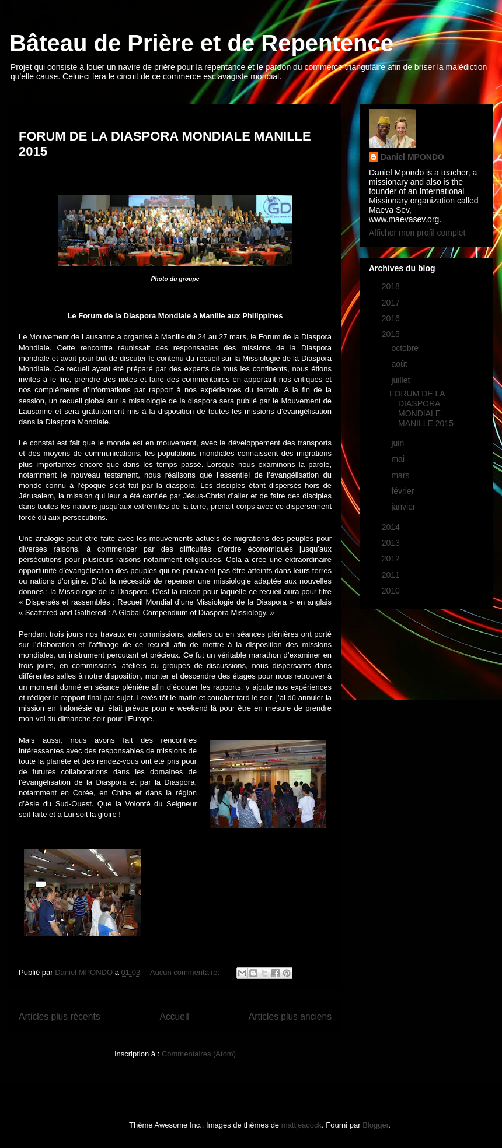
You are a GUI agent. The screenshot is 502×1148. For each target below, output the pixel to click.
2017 (392, 302)
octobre (406, 348)
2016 (392, 318)
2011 (392, 575)
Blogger (375, 1125)
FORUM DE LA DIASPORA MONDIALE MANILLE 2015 (421, 408)
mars (401, 475)
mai (398, 459)
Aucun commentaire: (186, 972)
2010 (392, 590)
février (403, 491)
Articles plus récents (59, 1016)
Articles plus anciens (290, 1016)
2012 (392, 558)
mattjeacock (301, 1125)
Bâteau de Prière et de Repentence (201, 43)
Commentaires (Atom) (199, 1053)
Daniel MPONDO (412, 157)
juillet (401, 380)
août (400, 363)
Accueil (174, 1016)
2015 (392, 334)
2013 (392, 542)
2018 (392, 286)
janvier (404, 506)
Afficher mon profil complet (417, 232)
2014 (392, 527)
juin (398, 443)
